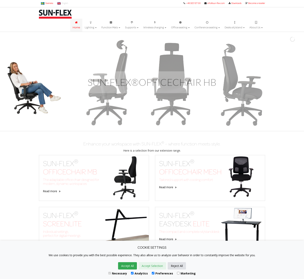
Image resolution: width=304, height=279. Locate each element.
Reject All (177, 266)
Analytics (139, 273)
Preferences (162, 273)
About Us (256, 25)
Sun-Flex (55, 14)
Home (76, 25)
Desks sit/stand (235, 25)
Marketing (186, 273)
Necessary (117, 273)
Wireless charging (154, 25)
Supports (132, 25)
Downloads (234, 3)
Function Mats (110, 25)
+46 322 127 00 (191, 3)
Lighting (91, 25)
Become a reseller (255, 3)
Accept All (127, 266)
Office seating (180, 25)
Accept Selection (152, 266)
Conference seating (207, 25)
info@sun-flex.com (214, 3)
